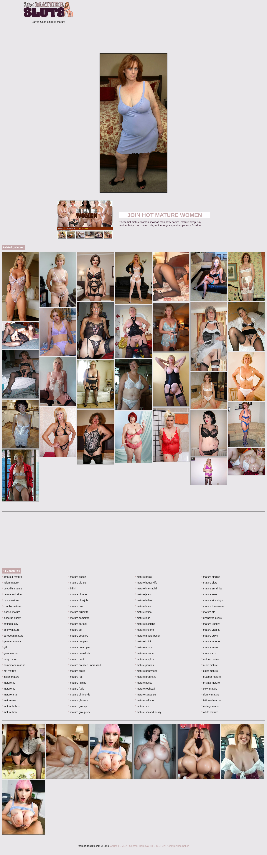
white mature (209, 712)
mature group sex (79, 712)
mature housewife (146, 582)
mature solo (209, 594)
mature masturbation (148, 635)
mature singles (210, 576)
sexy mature (209, 688)
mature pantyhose (146, 670)
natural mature (210, 659)
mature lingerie (144, 629)
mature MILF (143, 641)
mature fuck (76, 688)
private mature (210, 682)
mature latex (143, 606)
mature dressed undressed (84, 665)
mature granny (77, 706)
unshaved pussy (211, 617)
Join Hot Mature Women (164, 215)
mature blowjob (78, 600)
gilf (4, 647)
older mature (209, 670)
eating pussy (10, 623)
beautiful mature (12, 588)
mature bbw (9, 712)
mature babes (10, 706)
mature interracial (146, 588)
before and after (12, 594)
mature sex (142, 706)
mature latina (143, 612)
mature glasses (78, 700)
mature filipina (77, 682)
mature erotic (76, 670)
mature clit (75, 629)
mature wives (209, 647)
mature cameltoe (79, 617)
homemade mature (13, 665)
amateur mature (12, 576)
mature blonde (77, 594)
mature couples (78, 641)
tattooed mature (211, 700)
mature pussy (143, 682)
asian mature (10, 582)
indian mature (10, 676)
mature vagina (210, 629)
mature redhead (145, 688)
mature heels (143, 576)
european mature (12, 635)
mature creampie (79, 647)
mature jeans (143, 594)
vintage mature (210, 706)
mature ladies (143, 600)
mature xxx (208, 653)
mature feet (75, 676)
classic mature (11, 612)
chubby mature (11, 606)
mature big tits (77, 582)
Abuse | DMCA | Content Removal (129, 845)
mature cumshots (79, 653)
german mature (11, 641)
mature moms (144, 647)
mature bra (75, 606)
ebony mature (10, 629)
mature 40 (8, 688)
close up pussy (11, 617)
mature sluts (209, 582)
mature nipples (144, 659)
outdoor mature (211, 676)
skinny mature (210, 694)
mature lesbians (145, 623)
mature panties (144, 665)
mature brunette (78, 612)
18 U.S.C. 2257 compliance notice (169, 845)
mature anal (9, 694)
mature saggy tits (145, 694)
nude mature (209, 665)
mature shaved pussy (148, 712)
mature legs (142, 617)
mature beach (77, 576)
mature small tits (211, 588)
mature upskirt (210, 623)
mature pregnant (145, 676)
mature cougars (78, 635)
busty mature (10, 600)
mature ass (9, 700)
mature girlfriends (79, 694)
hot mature (9, 670)
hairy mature (10, 659)
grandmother (10, 653)
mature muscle (144, 653)
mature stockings (212, 600)
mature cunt (76, 659)
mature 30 (8, 682)
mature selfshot (144, 700)
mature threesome (212, 606)
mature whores (210, 641)
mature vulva (209, 635)
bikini (72, 588)
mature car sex (77, 623)
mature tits (208, 612)
